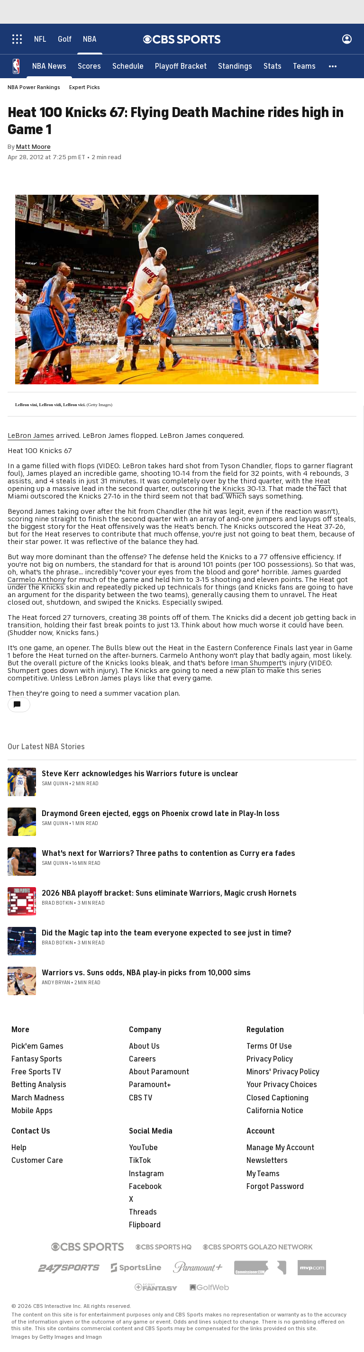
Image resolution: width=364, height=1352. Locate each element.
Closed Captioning (277, 1098)
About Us (144, 1046)
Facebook (145, 1186)
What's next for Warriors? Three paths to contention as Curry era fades (168, 853)
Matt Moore (33, 147)
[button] (333, 66)
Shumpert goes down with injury (61, 670)
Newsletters (267, 1160)
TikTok (140, 1160)
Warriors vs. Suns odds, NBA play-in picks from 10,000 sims (146, 973)
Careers (142, 1059)
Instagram (146, 1174)
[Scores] (89, 66)
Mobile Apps (32, 1111)
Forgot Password (275, 1186)
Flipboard (145, 1225)
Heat (322, 481)
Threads (143, 1212)
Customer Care (37, 1160)
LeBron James (31, 435)
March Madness (37, 1098)
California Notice (274, 1111)
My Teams (263, 1174)
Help (19, 1147)
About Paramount (159, 1072)
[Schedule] (128, 66)
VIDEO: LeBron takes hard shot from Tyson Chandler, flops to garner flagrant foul (180, 469)
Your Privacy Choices (281, 1084)
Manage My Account (280, 1147)
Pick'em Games (37, 1046)
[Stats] (272, 66)
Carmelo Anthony (36, 579)
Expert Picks (84, 87)
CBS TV (141, 1098)
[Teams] (304, 66)
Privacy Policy (269, 1059)
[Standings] (235, 66)
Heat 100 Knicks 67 (40, 450)
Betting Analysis (38, 1084)
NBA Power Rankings (34, 87)
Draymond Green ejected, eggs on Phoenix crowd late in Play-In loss (161, 813)
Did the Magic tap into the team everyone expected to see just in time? (166, 933)
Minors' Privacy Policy (282, 1072)
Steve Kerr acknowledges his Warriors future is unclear (140, 774)
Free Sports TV (36, 1072)
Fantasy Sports (36, 1059)
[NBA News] (49, 66)
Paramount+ (150, 1084)
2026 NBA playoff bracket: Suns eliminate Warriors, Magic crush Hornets (169, 893)
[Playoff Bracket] (180, 66)
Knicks (233, 488)
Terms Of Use (269, 1046)
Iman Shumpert (256, 663)
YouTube (143, 1147)
